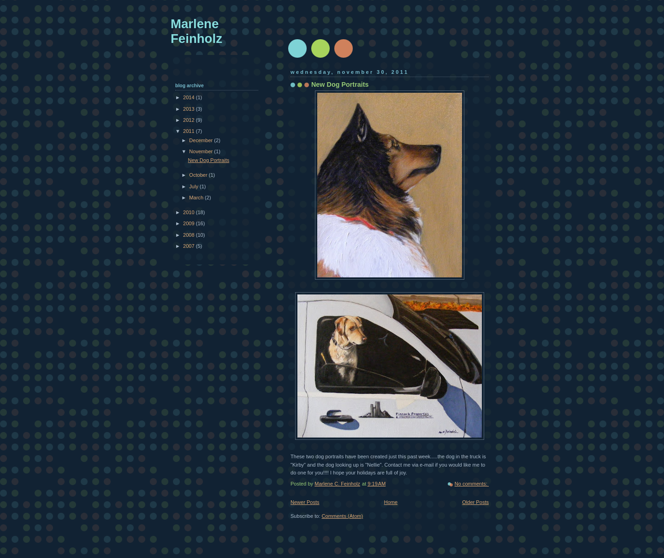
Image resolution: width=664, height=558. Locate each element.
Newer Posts (305, 502)
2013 (189, 109)
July (194, 186)
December (201, 140)
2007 (189, 246)
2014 (189, 97)
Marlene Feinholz (196, 31)
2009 (189, 223)
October (198, 175)
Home (390, 502)
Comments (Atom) (342, 516)
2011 (189, 131)
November (201, 151)
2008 (189, 235)
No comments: (472, 483)
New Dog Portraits (339, 84)
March (197, 197)
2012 (189, 120)
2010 (189, 212)
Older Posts (475, 502)
